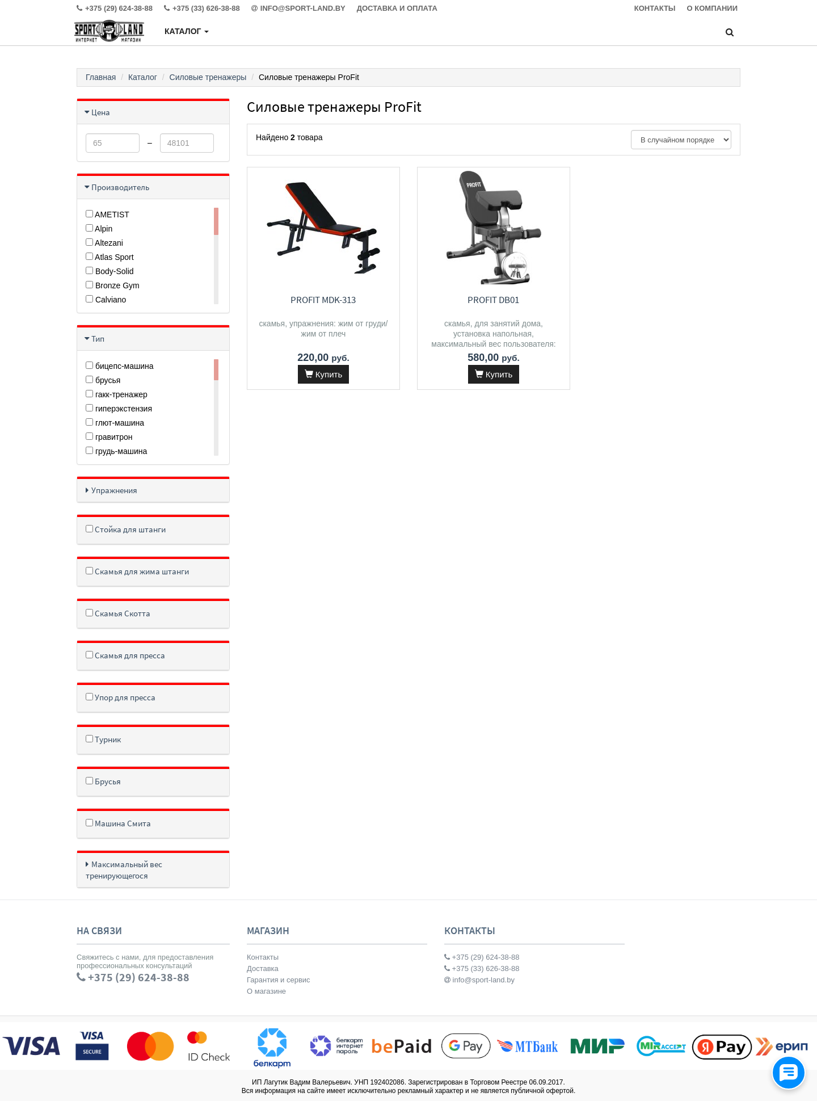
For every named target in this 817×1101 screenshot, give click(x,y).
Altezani (104, 242)
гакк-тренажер (117, 394)
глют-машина (115, 422)
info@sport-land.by (479, 980)
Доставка (263, 968)
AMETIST (107, 214)
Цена (100, 112)
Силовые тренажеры (208, 77)
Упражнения (114, 490)
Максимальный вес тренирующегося (124, 870)
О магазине (266, 991)
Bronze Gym (113, 285)
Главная (101, 77)
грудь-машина (116, 451)
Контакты (263, 957)
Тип (97, 338)
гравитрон (109, 437)
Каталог (187, 31)
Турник (103, 739)
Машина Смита (118, 823)
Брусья (103, 781)
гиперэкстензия (119, 408)
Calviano (106, 299)
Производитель (120, 187)
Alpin (99, 228)
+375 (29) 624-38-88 (482, 957)
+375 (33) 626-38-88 (482, 968)
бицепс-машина (120, 366)
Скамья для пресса (125, 655)
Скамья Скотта (118, 613)
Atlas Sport (110, 257)
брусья (103, 380)
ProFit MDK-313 (323, 299)
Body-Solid (110, 271)
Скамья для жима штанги (137, 571)
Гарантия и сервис (278, 980)
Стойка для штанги (126, 529)
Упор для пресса (120, 697)
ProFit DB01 (493, 299)
